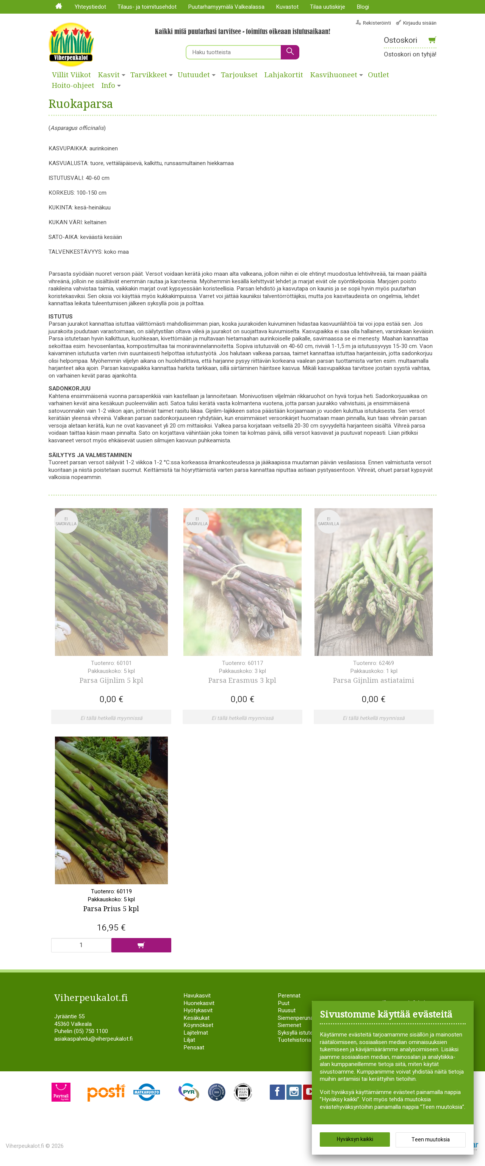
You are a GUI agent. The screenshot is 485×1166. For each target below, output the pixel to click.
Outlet (378, 75)
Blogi (363, 7)
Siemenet (289, 1025)
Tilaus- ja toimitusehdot (147, 7)
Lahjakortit (283, 75)
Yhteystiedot (90, 7)
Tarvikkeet (148, 75)
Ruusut (287, 1010)
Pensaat (193, 1047)
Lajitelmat (195, 1033)
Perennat (289, 995)
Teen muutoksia (430, 1140)
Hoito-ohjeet (73, 85)
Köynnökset (198, 1025)
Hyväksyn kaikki (355, 1139)
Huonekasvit (198, 1003)
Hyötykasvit (198, 1010)
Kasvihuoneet (333, 75)
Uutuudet (194, 75)
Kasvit (109, 75)
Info (108, 85)
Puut (283, 1003)
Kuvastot (287, 7)
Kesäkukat (196, 1018)
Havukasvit (197, 995)
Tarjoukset (239, 75)
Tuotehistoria (294, 1040)
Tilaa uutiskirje (327, 7)
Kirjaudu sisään (419, 23)
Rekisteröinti (377, 23)
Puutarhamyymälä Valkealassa (226, 7)
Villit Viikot (71, 75)
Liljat (189, 1040)
